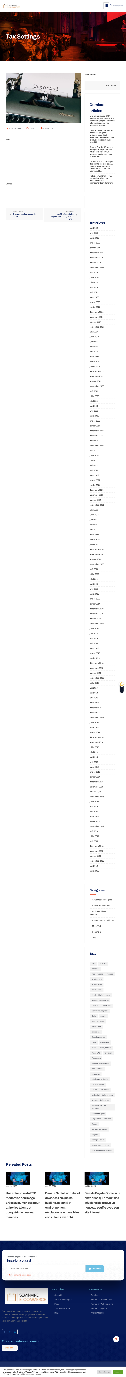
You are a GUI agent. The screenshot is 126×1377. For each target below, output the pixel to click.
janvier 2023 (95, 426)
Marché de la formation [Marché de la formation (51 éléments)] (100, 1100)
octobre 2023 (95, 381)
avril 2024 (94, 352)
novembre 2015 (96, 787)
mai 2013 (94, 866)
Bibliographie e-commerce (98, 913)
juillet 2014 (94, 836)
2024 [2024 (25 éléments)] (94, 963)
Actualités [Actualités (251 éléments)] (95, 969)
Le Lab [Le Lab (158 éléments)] (94, 1090)
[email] (46, 1268)
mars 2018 (94, 703)
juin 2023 (94, 401)
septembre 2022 (97, 446)
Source (9, 185)
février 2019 (95, 653)
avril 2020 (94, 589)
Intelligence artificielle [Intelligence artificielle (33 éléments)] (100, 1079)
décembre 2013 (96, 846)
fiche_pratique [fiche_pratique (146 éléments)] (105, 1048)
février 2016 (95, 772)
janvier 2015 (95, 821)
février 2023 (95, 421)
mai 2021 (94, 525)
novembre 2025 (96, 258)
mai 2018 (94, 693)
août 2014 (94, 831)
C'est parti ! (9, 1347)
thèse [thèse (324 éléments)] (107, 1145)
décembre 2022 (96, 431)
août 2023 (94, 391)
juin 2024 (94, 342)
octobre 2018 (95, 673)
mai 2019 (94, 638)
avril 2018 (94, 698)
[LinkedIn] (15, 1331)
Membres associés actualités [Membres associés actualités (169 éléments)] (99, 1107)
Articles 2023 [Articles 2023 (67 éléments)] (97, 979)
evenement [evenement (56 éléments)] (104, 1042)
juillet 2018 (94, 683)
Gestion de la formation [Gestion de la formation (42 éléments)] (101, 1063)
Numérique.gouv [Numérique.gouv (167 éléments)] (98, 1114)
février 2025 (95, 302)
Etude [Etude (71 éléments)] (94, 1042)
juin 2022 (94, 460)
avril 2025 (94, 292)
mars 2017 (94, 727)
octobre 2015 (95, 792)
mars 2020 (94, 594)
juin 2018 (94, 688)
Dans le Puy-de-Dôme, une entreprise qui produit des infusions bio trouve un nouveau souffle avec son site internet (101, 152)
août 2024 (94, 332)
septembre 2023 (97, 386)
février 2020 (95, 599)
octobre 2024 (95, 322)
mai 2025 (94, 287)
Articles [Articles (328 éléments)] (110, 974)
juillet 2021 (94, 515)
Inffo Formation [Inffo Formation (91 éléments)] (97, 1069)
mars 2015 (94, 816)
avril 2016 (94, 762)
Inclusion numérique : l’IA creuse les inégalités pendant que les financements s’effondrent (101, 179)
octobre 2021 (95, 500)
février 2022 (95, 480)
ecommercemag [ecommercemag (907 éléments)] (98, 1021)
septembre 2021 (97, 505)
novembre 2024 (96, 317)
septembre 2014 (97, 826)
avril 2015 (94, 811)
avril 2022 (94, 470)
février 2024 (95, 361)
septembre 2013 (97, 861)
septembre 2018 (97, 678)
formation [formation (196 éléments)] (108, 1053)
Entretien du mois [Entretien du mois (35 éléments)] (98, 1037)
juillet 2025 (94, 277)
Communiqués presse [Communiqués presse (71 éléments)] (100, 1011)
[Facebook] (4, 1331)
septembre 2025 (97, 268)
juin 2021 (94, 520)
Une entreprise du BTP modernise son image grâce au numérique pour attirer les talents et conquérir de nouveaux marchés (102, 120)
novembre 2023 (96, 376)
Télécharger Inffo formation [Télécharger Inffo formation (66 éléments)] (102, 1150)
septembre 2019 (97, 623)
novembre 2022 (96, 436)
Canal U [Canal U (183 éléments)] (95, 1006)
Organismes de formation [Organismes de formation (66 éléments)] (101, 1119)
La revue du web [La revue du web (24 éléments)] (98, 1084)
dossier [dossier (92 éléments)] (103, 1016)
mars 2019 (94, 648)
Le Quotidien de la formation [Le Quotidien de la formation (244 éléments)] (102, 1095)
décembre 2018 (96, 663)
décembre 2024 (96, 312)
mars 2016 (94, 767)
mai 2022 (94, 465)
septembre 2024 (97, 327)
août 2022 (94, 450)
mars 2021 (94, 535)
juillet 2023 (94, 396)
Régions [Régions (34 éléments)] (95, 1135)
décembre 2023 (96, 371)
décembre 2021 (96, 490)
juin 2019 (94, 633)
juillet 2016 (94, 747)
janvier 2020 (95, 604)
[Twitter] (9, 1331)
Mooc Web (96, 926)
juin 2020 (94, 579)
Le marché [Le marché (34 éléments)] (105, 1090)
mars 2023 (94, 416)
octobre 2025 (95, 263)
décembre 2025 (96, 253)
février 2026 (95, 243)
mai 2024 (94, 347)
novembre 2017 (96, 713)
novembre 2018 (96, 668)
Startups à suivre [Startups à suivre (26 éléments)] (98, 1140)
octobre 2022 (95, 441)
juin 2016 (94, 752)
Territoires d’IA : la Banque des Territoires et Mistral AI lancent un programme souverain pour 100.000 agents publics (101, 166)
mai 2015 (94, 806)
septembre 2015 (97, 797)
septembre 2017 (97, 717)
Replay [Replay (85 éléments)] (94, 1124)
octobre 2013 (95, 856)
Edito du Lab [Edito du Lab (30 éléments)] (96, 1027)
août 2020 (94, 569)
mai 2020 (94, 584)
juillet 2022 (94, 455)
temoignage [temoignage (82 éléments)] (96, 1145)
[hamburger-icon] (106, 5)
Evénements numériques (103, 920)
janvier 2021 (95, 544)
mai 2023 (94, 406)
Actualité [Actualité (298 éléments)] (103, 963)
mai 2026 (94, 228)
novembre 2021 (96, 495)
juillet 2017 (94, 722)
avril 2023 (94, 411)
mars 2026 (94, 238)
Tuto (32, 128)
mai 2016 (94, 757)
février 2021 (95, 539)
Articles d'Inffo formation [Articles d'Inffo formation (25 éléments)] (101, 995)
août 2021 (94, 510)
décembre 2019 (96, 609)
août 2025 (94, 272)
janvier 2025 (95, 307)
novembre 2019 (96, 614)
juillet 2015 (94, 802)
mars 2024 (94, 356)
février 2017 (95, 732)
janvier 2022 (95, 485)
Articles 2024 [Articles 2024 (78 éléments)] (97, 984)
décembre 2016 (96, 737)
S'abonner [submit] (95, 1268)
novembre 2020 (96, 554)
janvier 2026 (95, 248)
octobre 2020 (95, 559)
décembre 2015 (96, 782)
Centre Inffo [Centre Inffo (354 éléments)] (106, 1006)
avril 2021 (94, 530)
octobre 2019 (95, 619)
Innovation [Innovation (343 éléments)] (96, 1074)
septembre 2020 (97, 564)
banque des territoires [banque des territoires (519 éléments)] (100, 1000)
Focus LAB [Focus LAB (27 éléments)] (96, 1053)
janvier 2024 (95, 366)
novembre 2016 (96, 742)
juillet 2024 (94, 337)
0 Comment (47, 128)
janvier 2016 (95, 777)
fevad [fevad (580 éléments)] (94, 1048)
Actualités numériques (102, 900)
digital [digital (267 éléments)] (94, 1016)
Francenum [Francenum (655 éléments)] (96, 1058)
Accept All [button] (117, 1372)
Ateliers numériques (101, 906)
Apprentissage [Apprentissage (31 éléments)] (97, 974)
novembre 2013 (96, 851)
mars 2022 (94, 475)
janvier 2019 (95, 658)
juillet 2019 (94, 629)
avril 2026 (94, 233)
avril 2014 (94, 841)
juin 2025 (94, 282)
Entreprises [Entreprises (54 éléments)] (96, 1032)
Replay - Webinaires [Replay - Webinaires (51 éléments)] (99, 1129)
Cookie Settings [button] (104, 1372)
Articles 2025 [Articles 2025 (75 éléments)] (97, 990)
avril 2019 (94, 643)
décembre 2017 (96, 708)
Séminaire (96, 932)
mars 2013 (94, 871)
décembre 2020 (96, 549)
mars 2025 (94, 297)
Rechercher (90, 75)
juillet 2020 (94, 574)
